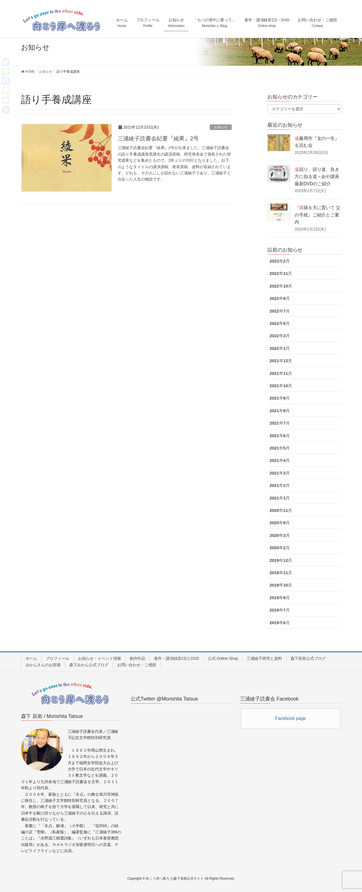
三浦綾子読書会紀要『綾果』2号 (158, 138)
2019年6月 (280, 622)
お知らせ (220, 127)
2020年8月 (280, 522)
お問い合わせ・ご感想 (136, 665)
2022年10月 (281, 286)
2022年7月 (280, 311)
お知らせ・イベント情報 (99, 658)
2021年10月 (281, 385)
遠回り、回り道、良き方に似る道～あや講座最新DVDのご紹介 (317, 176)
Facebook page (290, 718)
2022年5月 (280, 323)
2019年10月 (281, 585)
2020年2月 (280, 547)
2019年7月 (280, 610)
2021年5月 (280, 448)
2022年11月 (281, 273)
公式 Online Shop (223, 658)
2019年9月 (280, 597)
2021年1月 (280, 498)
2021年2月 (280, 485)
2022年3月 (280, 335)
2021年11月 (281, 373)
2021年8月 (280, 410)
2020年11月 (281, 510)
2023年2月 (280, 261)
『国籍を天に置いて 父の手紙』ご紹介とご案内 (317, 214)
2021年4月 (280, 460)
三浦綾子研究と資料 (264, 658)
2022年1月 (280, 348)
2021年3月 (280, 473)
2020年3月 (280, 535)
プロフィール (57, 658)
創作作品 (137, 658)
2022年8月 (280, 298)
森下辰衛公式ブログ (308, 658)
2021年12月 (281, 360)
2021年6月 (280, 435)
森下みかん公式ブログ (88, 665)
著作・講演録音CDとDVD (176, 658)
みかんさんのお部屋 (43, 665)
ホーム (31, 658)
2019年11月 (281, 572)
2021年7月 (280, 423)
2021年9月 (280, 398)
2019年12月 (281, 560)
